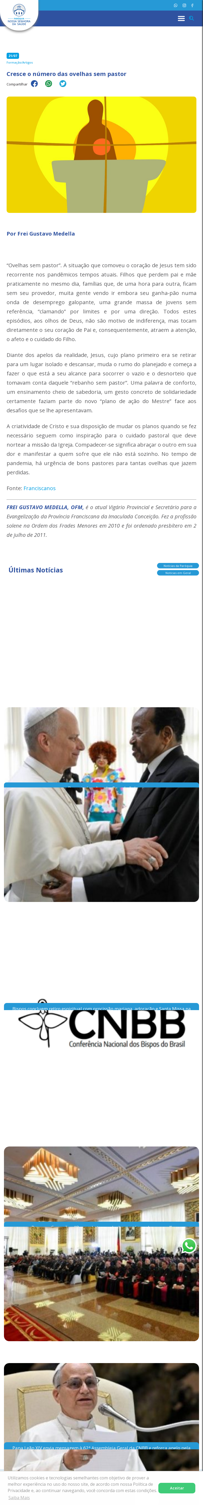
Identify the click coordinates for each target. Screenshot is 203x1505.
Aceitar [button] (177, 1487)
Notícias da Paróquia (178, 565)
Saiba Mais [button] (19, 1498)
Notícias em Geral (178, 572)
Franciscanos (40, 488)
